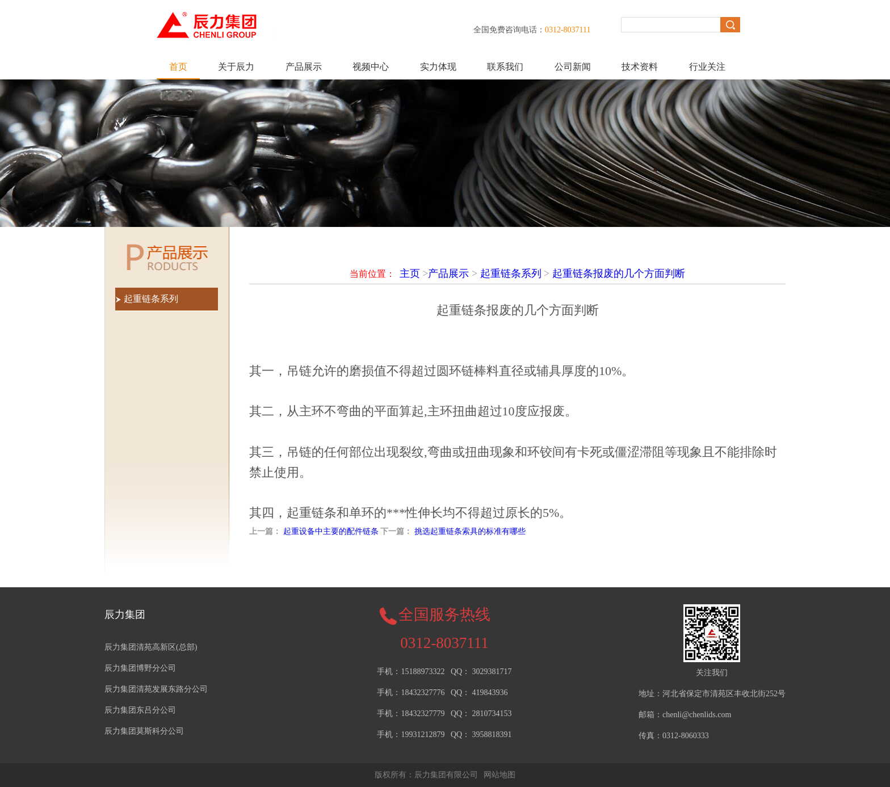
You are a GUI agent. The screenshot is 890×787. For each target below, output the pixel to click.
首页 (178, 66)
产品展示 (304, 66)
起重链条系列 (510, 273)
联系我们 (505, 66)
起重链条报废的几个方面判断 (618, 273)
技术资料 (640, 66)
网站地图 (499, 775)
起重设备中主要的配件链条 (331, 531)
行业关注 (707, 66)
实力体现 (438, 66)
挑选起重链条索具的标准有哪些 (470, 531)
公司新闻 (573, 66)
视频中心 (370, 66)
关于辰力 (236, 66)
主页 (410, 273)
